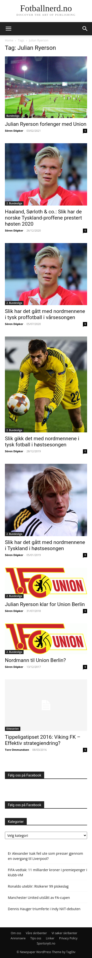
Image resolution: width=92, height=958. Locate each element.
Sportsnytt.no (46, 943)
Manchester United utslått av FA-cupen (39, 897)
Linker (50, 938)
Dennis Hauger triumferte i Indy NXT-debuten (44, 908)
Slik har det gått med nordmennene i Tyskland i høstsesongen (45, 545)
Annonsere (18, 938)
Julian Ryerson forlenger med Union (45, 124)
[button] (8, 28)
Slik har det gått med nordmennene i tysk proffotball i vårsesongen (45, 314)
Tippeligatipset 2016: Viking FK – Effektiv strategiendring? (42, 740)
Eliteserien (12, 728)
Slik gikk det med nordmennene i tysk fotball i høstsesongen (42, 442)
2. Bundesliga (14, 203)
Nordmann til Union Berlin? (35, 660)
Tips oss (35, 938)
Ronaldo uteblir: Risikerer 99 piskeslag (38, 886)
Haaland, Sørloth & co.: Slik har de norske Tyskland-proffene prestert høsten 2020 (43, 218)
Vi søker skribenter (64, 933)
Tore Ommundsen (17, 749)
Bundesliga (12, 115)
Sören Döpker (14, 130)
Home (9, 40)
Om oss (16, 933)
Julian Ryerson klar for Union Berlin (45, 604)
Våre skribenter (36, 933)
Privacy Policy (68, 938)
